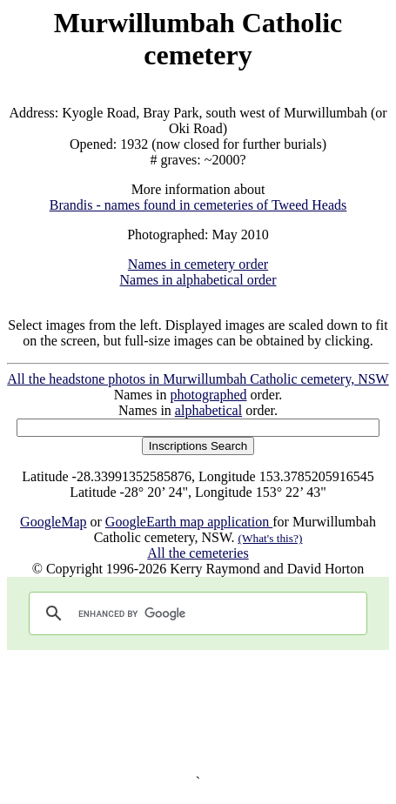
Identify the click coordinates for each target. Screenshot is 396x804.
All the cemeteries (197, 553)
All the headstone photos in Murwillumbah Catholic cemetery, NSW (197, 379)
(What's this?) (270, 538)
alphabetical (208, 410)
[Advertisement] (198, 712)
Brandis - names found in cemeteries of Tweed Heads (198, 205)
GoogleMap (53, 521)
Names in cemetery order (198, 264)
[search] (195, 613)
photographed (209, 394)
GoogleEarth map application (188, 521)
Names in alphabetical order (198, 279)
